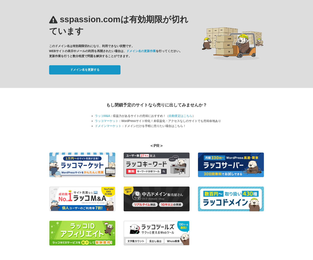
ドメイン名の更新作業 (141, 51)
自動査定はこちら (180, 116)
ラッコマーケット (106, 121)
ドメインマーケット (108, 126)
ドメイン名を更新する (85, 69)
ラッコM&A (102, 116)
